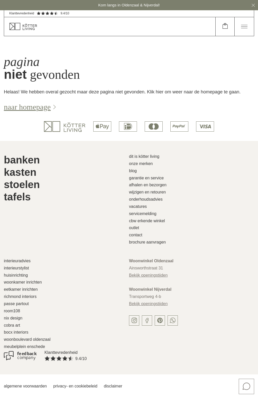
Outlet (134, 228)
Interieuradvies (17, 261)
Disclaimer (113, 386)
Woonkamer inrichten (23, 282)
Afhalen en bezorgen (148, 185)
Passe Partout (16, 304)
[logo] (64, 126)
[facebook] (147, 320)
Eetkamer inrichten (21, 289)
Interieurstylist (16, 268)
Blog (133, 171)
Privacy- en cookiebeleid (75, 386)
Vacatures (138, 206)
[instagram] (134, 320)
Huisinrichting (16, 275)
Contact (135, 235)
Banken (22, 160)
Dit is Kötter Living (144, 156)
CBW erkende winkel (147, 221)
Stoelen (22, 184)
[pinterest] (160, 320)
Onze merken (141, 163)
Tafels (17, 196)
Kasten (20, 172)
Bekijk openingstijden (148, 275)
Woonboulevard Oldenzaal (27, 339)
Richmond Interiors (20, 296)
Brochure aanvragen (147, 242)
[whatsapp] (173, 320)
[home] (109, 26)
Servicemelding (142, 213)
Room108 (12, 311)
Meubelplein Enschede (24, 346)
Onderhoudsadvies (146, 199)
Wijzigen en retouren (147, 192)
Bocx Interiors (16, 332)
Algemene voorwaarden (25, 386)
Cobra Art (12, 325)
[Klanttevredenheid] (20, 355)
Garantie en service (146, 178)
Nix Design (13, 318)
